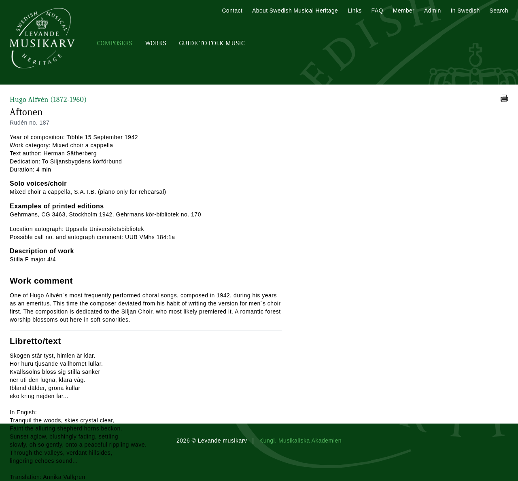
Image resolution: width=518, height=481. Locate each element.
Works (155, 43)
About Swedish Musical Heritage (295, 10)
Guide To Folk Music (212, 43)
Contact (232, 10)
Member (403, 10)
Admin (432, 10)
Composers (114, 43)
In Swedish (465, 10)
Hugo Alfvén (48, 99)
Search (499, 10)
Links (354, 10)
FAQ (377, 10)
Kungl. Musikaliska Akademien (300, 440)
